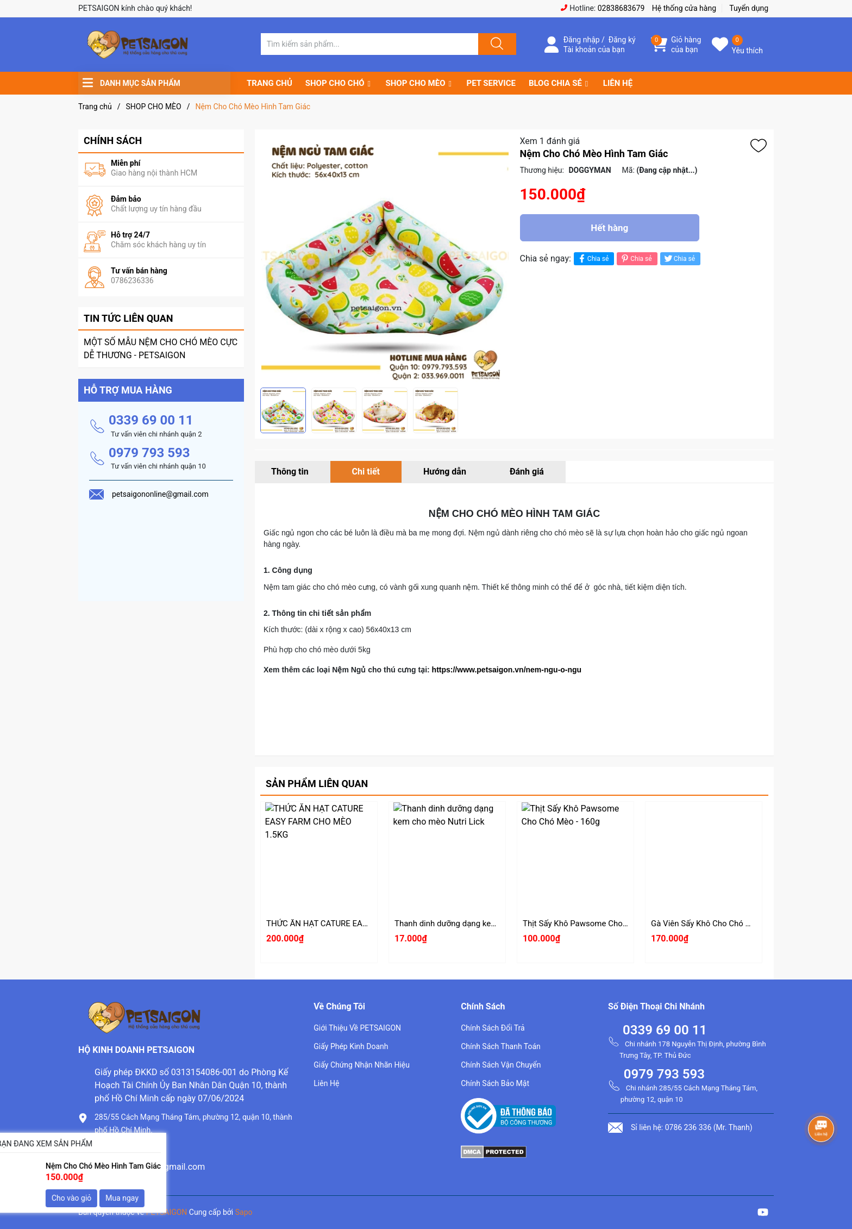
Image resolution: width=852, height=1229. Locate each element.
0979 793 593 (149, 452)
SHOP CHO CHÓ (335, 83)
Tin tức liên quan (128, 318)
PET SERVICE (490, 83)
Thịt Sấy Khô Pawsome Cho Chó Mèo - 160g (602, 923)
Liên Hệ (326, 1083)
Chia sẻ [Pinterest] (635, 258)
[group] (384, 258)
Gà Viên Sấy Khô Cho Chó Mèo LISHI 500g (727, 923)
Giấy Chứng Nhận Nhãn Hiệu (362, 1064)
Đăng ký (622, 39)
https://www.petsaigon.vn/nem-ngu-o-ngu (507, 669)
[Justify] (496, 44)
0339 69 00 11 (151, 420)
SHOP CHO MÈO (416, 83)
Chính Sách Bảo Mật (495, 1083)
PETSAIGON (166, 1212)
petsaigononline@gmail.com (150, 1167)
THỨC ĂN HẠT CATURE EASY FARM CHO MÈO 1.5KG (362, 923)
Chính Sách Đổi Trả (493, 1028)
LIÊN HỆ (617, 83)
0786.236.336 (121, 1148)
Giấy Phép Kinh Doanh (351, 1046)
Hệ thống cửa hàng (684, 8)
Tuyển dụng (748, 8)
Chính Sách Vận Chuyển (501, 1064)
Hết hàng (609, 227)
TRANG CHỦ (269, 83)
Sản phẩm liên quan (317, 783)
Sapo (244, 1212)
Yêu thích (747, 50)
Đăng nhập (581, 39)
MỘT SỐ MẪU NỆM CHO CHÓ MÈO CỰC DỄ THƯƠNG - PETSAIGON (160, 348)
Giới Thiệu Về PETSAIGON (357, 1028)
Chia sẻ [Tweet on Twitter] (679, 258)
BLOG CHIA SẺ (555, 83)
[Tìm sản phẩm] (369, 44)
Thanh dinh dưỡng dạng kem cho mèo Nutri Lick (481, 923)
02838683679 (621, 8)
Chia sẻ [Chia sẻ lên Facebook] (593, 258)
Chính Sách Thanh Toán (501, 1046)
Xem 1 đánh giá (550, 141)
